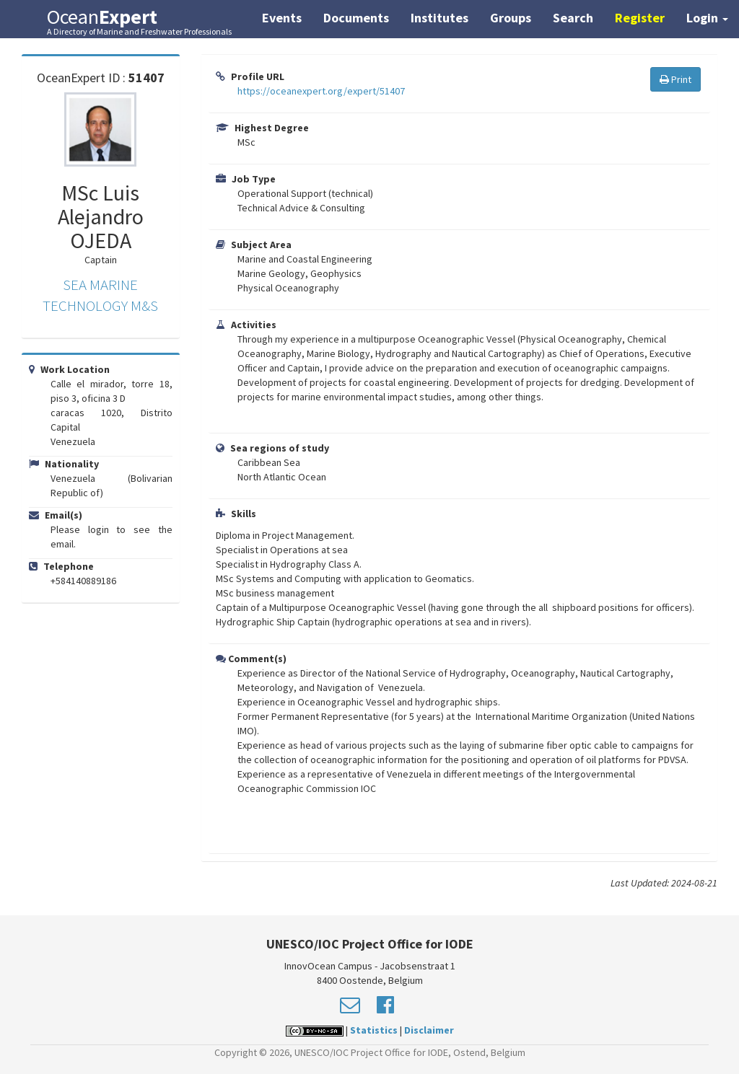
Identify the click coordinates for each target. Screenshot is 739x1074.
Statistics (374, 1030)
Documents (356, 17)
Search (573, 17)
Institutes (439, 17)
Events (282, 17)
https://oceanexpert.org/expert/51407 (321, 90)
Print (675, 79)
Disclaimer (429, 1030)
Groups (510, 17)
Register (640, 17)
